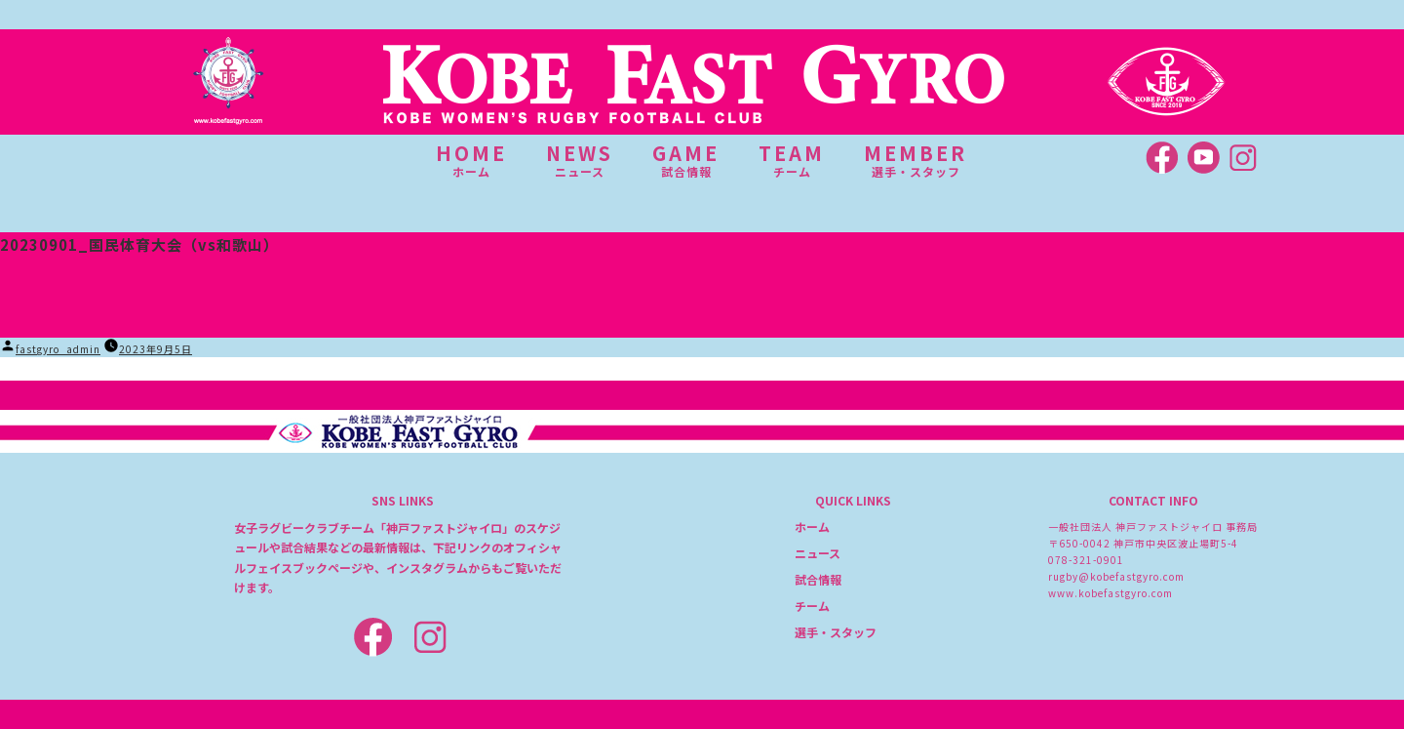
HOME (471, 160)
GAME (686, 160)
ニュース (817, 553)
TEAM (792, 160)
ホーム (812, 526)
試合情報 (818, 579)
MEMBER (915, 160)
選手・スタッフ (836, 632)
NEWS (579, 160)
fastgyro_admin (58, 349)
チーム (812, 605)
